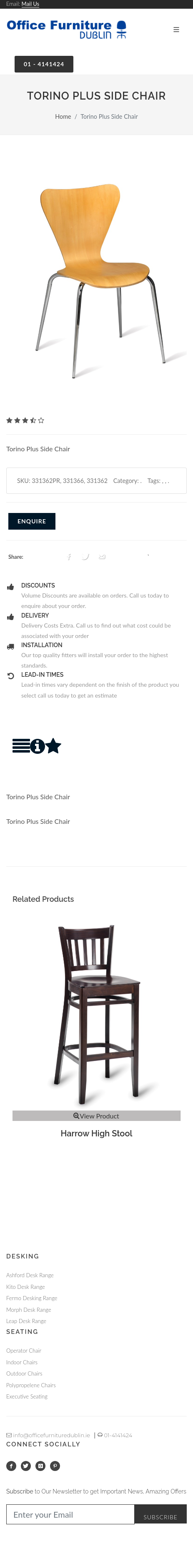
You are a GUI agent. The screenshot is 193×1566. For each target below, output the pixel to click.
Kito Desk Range (25, 1286)
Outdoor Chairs (24, 1373)
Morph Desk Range (28, 1309)
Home (63, 116)
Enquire (32, 521)
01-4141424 (115, 1435)
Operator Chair (23, 1350)
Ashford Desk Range (30, 1275)
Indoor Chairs (22, 1362)
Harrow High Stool (97, 1133)
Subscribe (160, 1517)
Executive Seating (27, 1396)
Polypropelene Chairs (31, 1385)
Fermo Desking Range (31, 1298)
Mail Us (31, 3)
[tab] (21, 753)
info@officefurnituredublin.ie (48, 1435)
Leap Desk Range (26, 1321)
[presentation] (21, 753)
